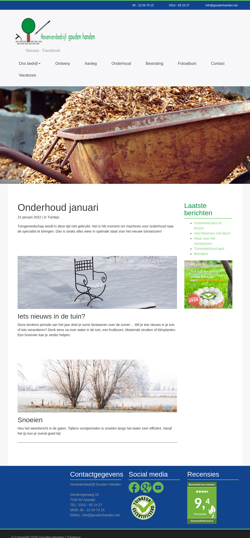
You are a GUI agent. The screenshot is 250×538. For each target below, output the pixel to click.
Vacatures (27, 65)
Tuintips (54, 207)
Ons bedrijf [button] (28, 54)
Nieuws (146, 17)
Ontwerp (62, 54)
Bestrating (154, 54)
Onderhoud (121, 54)
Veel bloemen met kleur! (212, 224)
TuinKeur (74, 527)
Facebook (166, 17)
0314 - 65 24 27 (179, 5)
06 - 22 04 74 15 (143, 5)
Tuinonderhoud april (209, 239)
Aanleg (91, 54)
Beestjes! (201, 244)
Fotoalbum (187, 54)
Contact (217, 54)
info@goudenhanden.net (222, 5)
